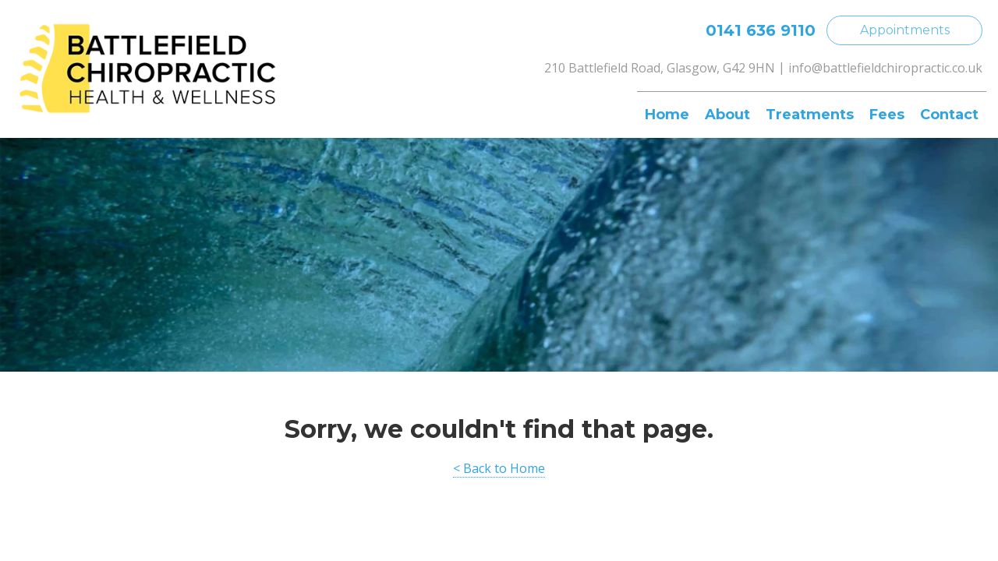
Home (667, 114)
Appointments (905, 30)
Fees (886, 114)
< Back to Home (499, 468)
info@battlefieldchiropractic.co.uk (885, 67)
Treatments (810, 114)
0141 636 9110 (761, 30)
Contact (949, 114)
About (727, 114)
